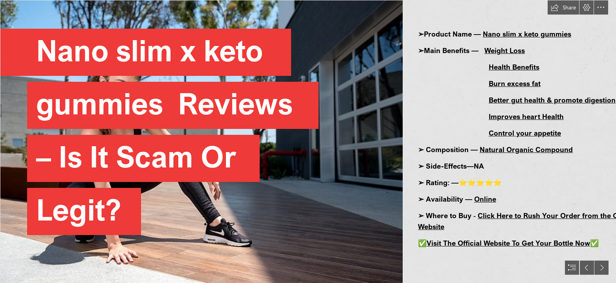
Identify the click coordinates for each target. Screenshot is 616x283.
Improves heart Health (526, 116)
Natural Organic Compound (526, 149)
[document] (308, 141)
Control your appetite (525, 133)
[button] (563, 7)
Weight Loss (504, 50)
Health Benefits (514, 66)
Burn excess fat (515, 83)
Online (485, 199)
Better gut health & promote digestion (552, 100)
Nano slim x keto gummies (527, 33)
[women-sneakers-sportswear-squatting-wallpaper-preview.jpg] (201, 141)
